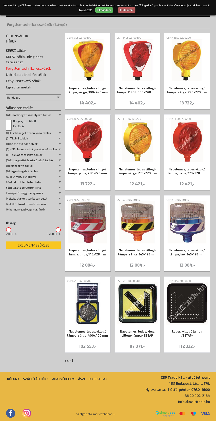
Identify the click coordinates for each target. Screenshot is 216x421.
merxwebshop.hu (104, 414)
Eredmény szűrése (33, 336)
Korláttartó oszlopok (21, 98)
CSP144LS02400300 (129, 37)
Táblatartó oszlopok (21, 140)
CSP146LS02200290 (79, 118)
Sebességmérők (18, 134)
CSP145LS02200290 (178, 37)
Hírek (11, 41)
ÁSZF (82, 379)
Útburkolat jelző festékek (26, 166)
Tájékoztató (85, 10)
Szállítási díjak (36, 379)
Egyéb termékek (18, 178)
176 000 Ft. (54, 325)
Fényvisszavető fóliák (23, 172)
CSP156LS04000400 (129, 281)
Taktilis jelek (15, 147)
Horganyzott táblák (21, 212)
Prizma (12, 122)
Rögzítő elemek (18, 128)
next (69, 360)
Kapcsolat (98, 379)
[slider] (8, 320)
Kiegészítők (15, 86)
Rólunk (13, 379)
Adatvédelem (63, 379)
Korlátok (13, 92)
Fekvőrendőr (15, 80)
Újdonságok (17, 36)
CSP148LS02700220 (178, 118)
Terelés (12, 153)
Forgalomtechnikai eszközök (29, 24)
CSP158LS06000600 (178, 281)
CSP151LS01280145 (177, 199)
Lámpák (12, 104)
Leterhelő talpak (18, 110)
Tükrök (11, 159)
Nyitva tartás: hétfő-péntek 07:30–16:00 (178, 389)
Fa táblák (15, 217)
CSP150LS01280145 (128, 199)
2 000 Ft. (11, 325)
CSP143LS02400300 (79, 37)
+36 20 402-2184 (196, 395)
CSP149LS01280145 (78, 199)
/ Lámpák (60, 24)
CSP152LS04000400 (79, 281)
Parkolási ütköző (18, 116)
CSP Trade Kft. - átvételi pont (185, 377)
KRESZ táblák (16, 50)
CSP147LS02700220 (129, 118)
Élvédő (11, 74)
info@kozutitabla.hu (194, 402)
